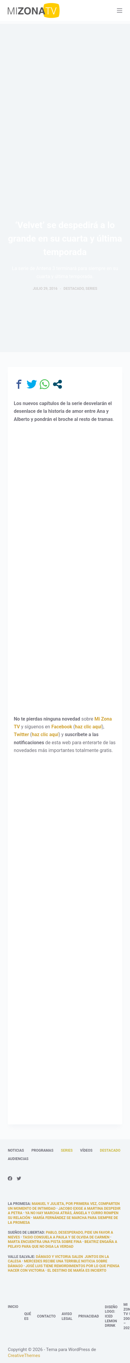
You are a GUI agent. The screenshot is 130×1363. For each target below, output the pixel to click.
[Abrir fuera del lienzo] (119, 10)
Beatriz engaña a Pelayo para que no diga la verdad (62, 1244)
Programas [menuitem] (42, 1150)
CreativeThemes (24, 1355)
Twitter (21, 734)
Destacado (74, 288)
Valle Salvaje (21, 1257)
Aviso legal (67, 1316)
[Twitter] (19, 1178)
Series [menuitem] (66, 1150)
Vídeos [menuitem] (86, 1150)
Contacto (46, 1316)
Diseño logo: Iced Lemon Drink (111, 1316)
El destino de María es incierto (76, 1270)
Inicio (13, 1307)
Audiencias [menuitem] (18, 1159)
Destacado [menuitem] (110, 1150)
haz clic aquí (88, 727)
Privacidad (88, 1316)
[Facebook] (10, 1178)
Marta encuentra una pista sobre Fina (45, 1242)
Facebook (61, 727)
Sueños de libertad (26, 1232)
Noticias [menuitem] (16, 1150)
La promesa (19, 1204)
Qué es (27, 1316)
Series (91, 288)
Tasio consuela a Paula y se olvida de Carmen (66, 1237)
